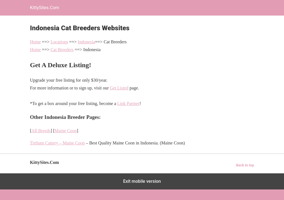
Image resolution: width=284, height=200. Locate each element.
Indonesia (86, 41)
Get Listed (119, 88)
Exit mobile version (142, 181)
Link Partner (128, 103)
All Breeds (40, 130)
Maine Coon (66, 130)
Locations (59, 41)
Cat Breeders (61, 49)
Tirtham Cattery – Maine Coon (57, 143)
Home (35, 41)
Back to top (245, 165)
